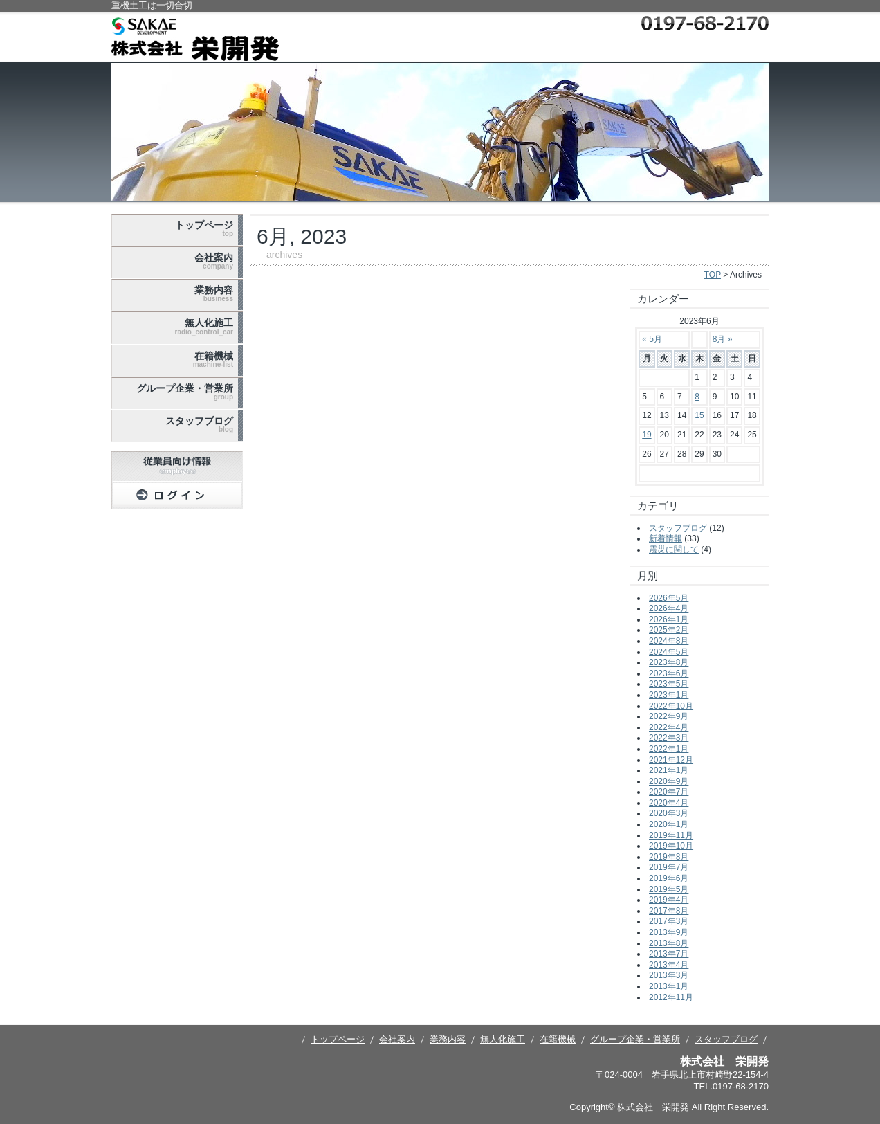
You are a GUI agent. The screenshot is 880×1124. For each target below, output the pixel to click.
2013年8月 (668, 943)
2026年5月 (668, 598)
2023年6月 (668, 673)
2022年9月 (668, 716)
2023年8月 (668, 662)
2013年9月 (668, 932)
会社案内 (213, 261)
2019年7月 (668, 867)
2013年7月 (668, 954)
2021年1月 (668, 770)
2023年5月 (668, 684)
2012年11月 (671, 997)
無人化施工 (204, 326)
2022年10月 (671, 706)
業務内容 (213, 293)
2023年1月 (668, 695)
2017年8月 (668, 911)
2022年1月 (668, 749)
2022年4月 (668, 727)
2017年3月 (668, 921)
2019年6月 (668, 878)
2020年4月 (668, 803)
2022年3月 (668, 738)
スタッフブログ (199, 424)
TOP (712, 275)
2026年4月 (668, 608)
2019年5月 (668, 889)
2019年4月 (668, 900)
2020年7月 (668, 792)
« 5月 (652, 339)
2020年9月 (668, 781)
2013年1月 (668, 986)
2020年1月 (668, 824)
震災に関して (674, 549)
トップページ (204, 228)
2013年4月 (668, 965)
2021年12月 (671, 760)
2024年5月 (668, 652)
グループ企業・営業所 (184, 392)
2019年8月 (668, 857)
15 (699, 415)
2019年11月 (671, 835)
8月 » (723, 339)
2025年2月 (668, 630)
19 (646, 434)
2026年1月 (668, 619)
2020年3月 (668, 813)
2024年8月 (668, 641)
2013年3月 (668, 975)
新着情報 (665, 538)
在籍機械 (213, 359)
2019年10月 (671, 846)
